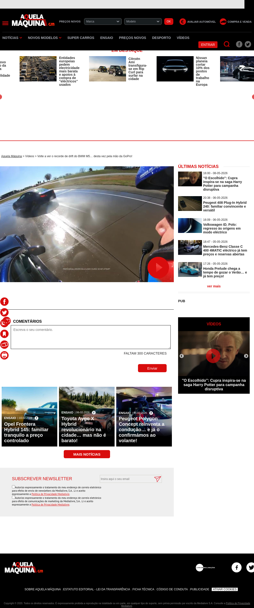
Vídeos (183, 38)
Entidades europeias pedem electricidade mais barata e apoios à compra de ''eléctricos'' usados (69, 71)
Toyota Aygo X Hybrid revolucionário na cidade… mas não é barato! (83, 429)
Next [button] (246, 356)
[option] (49, 71)
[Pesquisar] (226, 44)
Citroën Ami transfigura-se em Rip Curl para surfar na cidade (137, 69)
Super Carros (80, 38)
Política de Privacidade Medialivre (50, 494)
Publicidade (199, 589)
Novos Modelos (44, 38)
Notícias (12, 38)
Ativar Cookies (225, 589)
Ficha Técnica (143, 589)
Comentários (27, 321)
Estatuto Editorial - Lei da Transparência (96, 589)
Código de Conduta (172, 589)
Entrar (208, 45)
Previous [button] (181, 356)
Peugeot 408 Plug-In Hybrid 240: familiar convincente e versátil (225, 206)
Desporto (161, 38)
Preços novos (132, 38)
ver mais (214, 286)
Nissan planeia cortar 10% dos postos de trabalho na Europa (203, 71)
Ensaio (106, 38)
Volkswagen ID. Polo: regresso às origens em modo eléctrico (222, 228)
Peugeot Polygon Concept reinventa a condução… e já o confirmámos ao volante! (141, 429)
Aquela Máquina (11, 156)
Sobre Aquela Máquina (43, 589)
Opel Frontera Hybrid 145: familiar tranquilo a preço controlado (26, 432)
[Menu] (5, 23)
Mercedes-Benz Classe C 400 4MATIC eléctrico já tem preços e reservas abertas (225, 250)
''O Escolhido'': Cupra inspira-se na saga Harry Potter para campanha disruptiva (222, 183)
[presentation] (125, 494)
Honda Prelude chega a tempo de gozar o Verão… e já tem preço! (225, 272)
